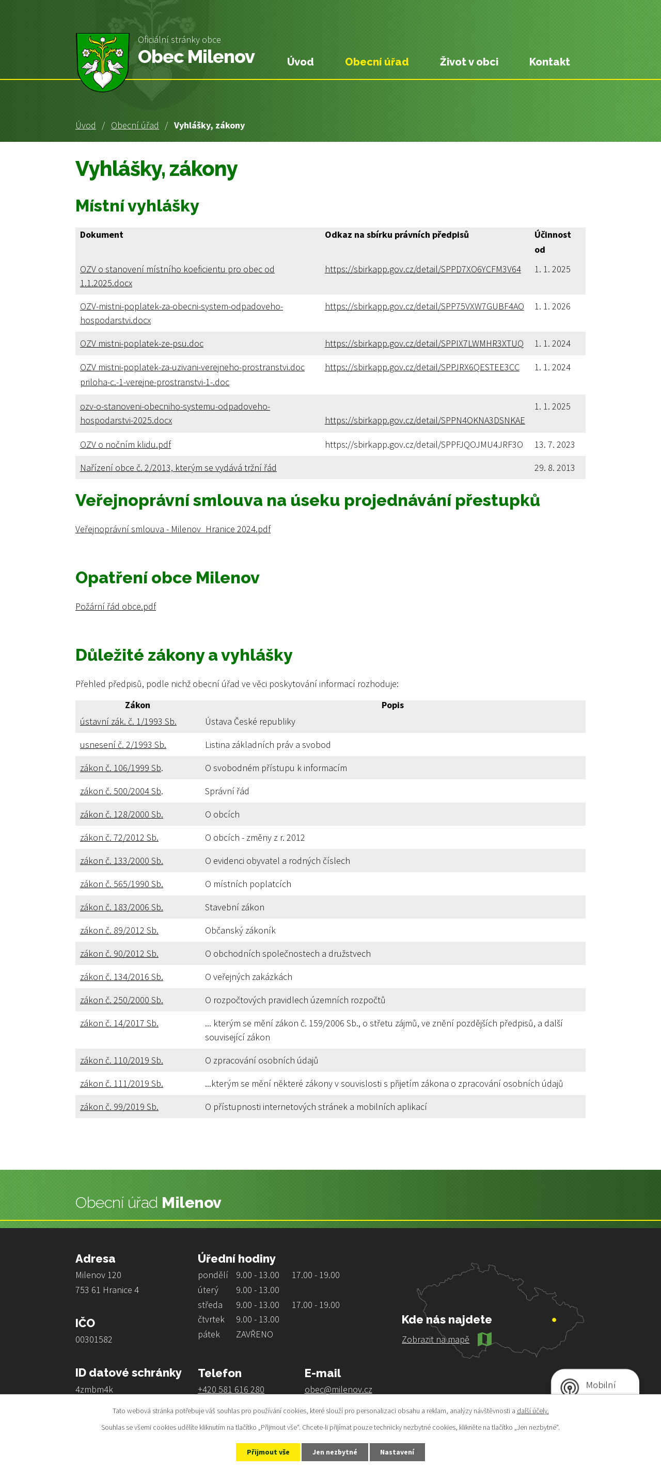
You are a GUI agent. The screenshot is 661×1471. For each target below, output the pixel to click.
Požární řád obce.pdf (115, 606)
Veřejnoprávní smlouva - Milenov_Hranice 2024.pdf (173, 529)
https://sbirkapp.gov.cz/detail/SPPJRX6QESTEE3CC (422, 367)
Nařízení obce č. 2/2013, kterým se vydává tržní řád (178, 467)
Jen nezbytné (335, 1452)
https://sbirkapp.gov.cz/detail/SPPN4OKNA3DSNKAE (425, 420)
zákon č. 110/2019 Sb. (121, 1060)
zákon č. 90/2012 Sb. (119, 953)
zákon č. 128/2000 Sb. (121, 814)
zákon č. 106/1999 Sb (120, 768)
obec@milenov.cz (338, 1389)
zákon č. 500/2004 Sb (120, 791)
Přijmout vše (267, 1452)
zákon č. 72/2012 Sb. (119, 837)
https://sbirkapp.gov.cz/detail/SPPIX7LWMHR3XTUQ (424, 343)
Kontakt (549, 62)
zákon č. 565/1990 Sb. (121, 884)
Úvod (85, 125)
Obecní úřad (135, 125)
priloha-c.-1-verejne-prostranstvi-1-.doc (154, 382)
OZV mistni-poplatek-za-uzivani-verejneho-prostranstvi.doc (192, 367)
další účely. (533, 1410)
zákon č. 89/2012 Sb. (119, 930)
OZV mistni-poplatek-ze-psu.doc (141, 343)
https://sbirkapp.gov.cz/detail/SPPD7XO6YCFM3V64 (423, 269)
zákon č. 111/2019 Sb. (121, 1083)
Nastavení (398, 1452)
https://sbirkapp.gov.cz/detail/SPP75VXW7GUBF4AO (424, 306)
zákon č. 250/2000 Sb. (121, 1000)
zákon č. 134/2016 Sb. (121, 977)
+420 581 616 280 (231, 1389)
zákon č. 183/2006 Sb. (121, 907)
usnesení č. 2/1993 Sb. (123, 744)
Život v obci (469, 62)
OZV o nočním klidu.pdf (125, 444)
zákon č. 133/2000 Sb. (121, 861)
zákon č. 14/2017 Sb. (119, 1023)
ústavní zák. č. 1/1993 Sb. (128, 721)
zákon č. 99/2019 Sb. (119, 1107)
